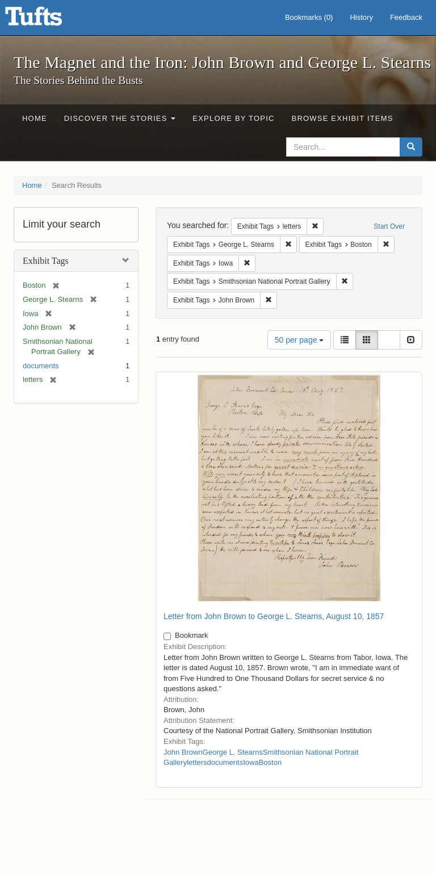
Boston (270, 762)
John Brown (183, 752)
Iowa (250, 762)
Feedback (406, 17)
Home (34, 118)
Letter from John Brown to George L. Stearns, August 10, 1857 (274, 616)
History (361, 17)
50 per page (299, 339)
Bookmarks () (309, 17)
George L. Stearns (233, 752)
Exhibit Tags (46, 261)
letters (197, 762)
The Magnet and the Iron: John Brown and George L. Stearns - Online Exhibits (47, 20)
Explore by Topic (233, 118)
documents (41, 365)
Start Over (389, 226)
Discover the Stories (120, 118)
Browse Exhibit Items (342, 118)
